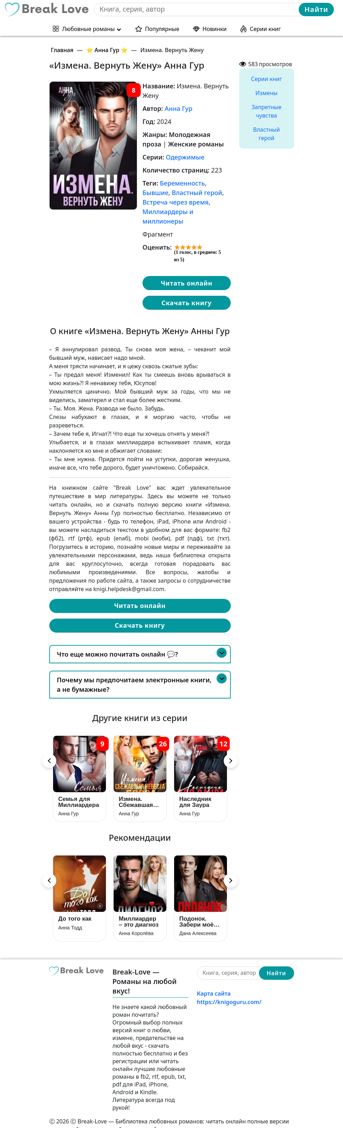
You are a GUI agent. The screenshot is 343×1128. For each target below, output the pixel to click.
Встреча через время (175, 202)
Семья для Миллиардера (78, 796)
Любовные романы (88, 28)
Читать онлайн (186, 283)
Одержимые (185, 157)
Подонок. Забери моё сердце (196, 909)
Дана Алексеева (198, 921)
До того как (74, 906)
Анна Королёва (136, 921)
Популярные (162, 28)
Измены (266, 93)
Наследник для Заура (195, 796)
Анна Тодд (70, 915)
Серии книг (265, 28)
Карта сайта (214, 981)
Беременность (182, 183)
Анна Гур (178, 108)
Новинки (215, 28)
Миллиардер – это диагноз (139, 909)
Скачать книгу (186, 303)
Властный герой (197, 192)
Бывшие (155, 192)
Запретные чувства (266, 111)
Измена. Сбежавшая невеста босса (136, 796)
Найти (316, 9)
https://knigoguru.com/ (229, 990)
